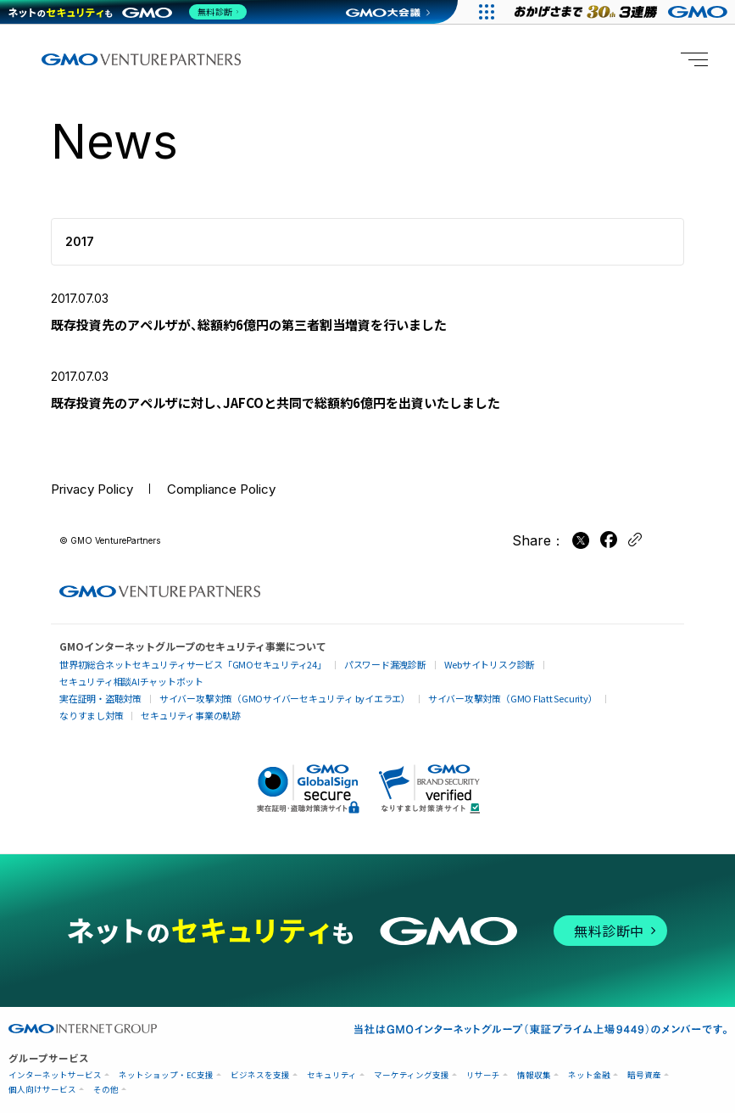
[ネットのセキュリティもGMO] (130, 12)
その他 (106, 1072)
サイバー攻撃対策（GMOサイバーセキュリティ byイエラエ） (270, 682)
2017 (79, 241)
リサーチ (483, 1058)
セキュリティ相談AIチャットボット (590, 664)
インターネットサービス (55, 1058)
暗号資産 (644, 1058)
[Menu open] (694, 59)
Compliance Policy (235, 497)
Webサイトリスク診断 (462, 665)
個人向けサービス (42, 1072)
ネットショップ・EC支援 (166, 1058)
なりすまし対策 (613, 682)
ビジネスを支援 (260, 1058)
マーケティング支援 (411, 1058)
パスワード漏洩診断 (364, 665)
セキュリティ (332, 1058)
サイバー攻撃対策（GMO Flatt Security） (485, 682)
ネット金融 (589, 1058)
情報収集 (534, 1058)
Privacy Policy (96, 497)
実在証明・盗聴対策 (97, 682)
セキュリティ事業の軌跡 (105, 698)
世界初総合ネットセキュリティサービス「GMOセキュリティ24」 (184, 665)
